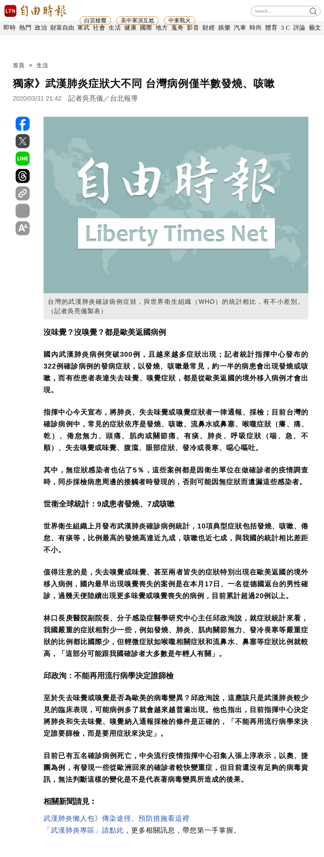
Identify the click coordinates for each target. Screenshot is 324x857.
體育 (271, 27)
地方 (162, 27)
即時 (9, 27)
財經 (209, 27)
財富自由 (62, 27)
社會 (99, 27)
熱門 (25, 27)
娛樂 (224, 27)
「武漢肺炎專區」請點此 (84, 830)
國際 (146, 27)
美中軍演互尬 (137, 20)
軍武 (83, 27)
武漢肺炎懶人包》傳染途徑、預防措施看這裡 (117, 818)
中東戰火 (179, 20)
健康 (130, 27)
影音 (193, 27)
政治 (41, 27)
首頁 (19, 65)
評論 (299, 27)
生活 (115, 27)
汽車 (240, 27)
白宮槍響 (95, 20)
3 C (285, 27)
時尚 (256, 27)
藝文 (315, 27)
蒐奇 (177, 27)
